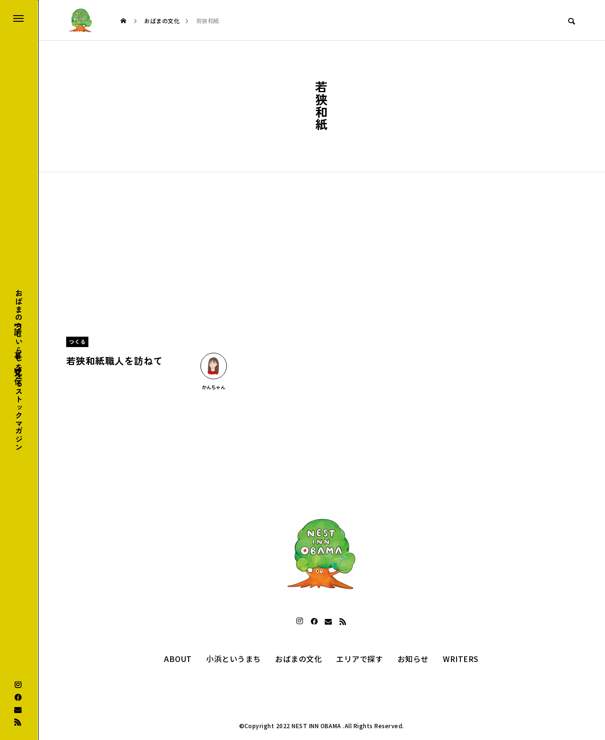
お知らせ (413, 658)
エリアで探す (359, 658)
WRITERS (460, 658)
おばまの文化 (298, 658)
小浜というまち (233, 658)
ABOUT (177, 658)
